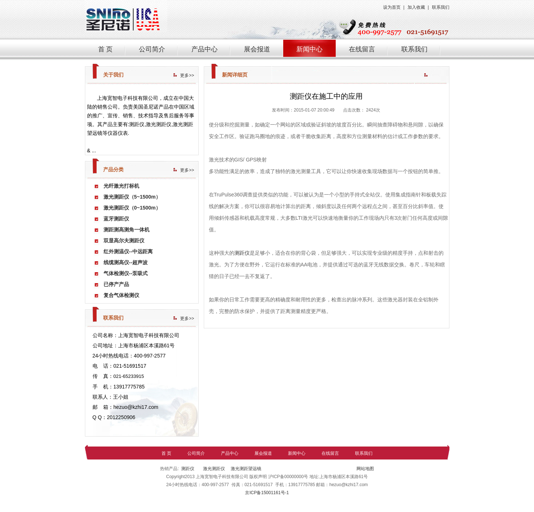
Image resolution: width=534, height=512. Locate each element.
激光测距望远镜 (246, 468)
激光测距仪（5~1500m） (132, 197)
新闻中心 (309, 49)
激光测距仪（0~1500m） (132, 208)
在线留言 (362, 49)
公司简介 (152, 49)
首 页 (105, 49)
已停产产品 (116, 284)
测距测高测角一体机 (126, 229)
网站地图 (364, 468)
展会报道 (257, 49)
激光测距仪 (213, 468)
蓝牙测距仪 (116, 219)
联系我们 (440, 7)
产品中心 (204, 49)
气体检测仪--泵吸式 (126, 273)
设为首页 (392, 7)
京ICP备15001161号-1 (267, 492)
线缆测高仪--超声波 (126, 262)
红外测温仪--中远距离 (128, 251)
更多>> (187, 75)
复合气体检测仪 (121, 295)
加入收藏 (416, 7)
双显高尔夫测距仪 (124, 240)
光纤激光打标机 (121, 186)
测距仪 (242, 253)
